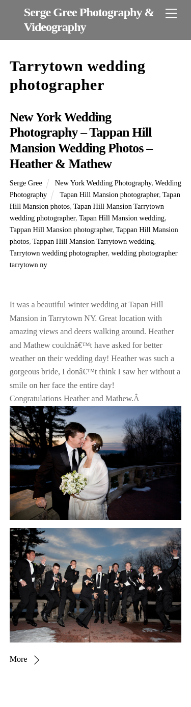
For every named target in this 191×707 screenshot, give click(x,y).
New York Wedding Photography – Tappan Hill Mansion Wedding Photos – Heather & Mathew (81, 140)
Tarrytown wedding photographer (59, 253)
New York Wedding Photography (103, 183)
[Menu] (171, 13)
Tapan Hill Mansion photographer (109, 194)
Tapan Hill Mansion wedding (122, 218)
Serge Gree (26, 183)
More (19, 659)
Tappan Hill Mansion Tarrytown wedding (93, 241)
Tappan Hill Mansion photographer (61, 230)
